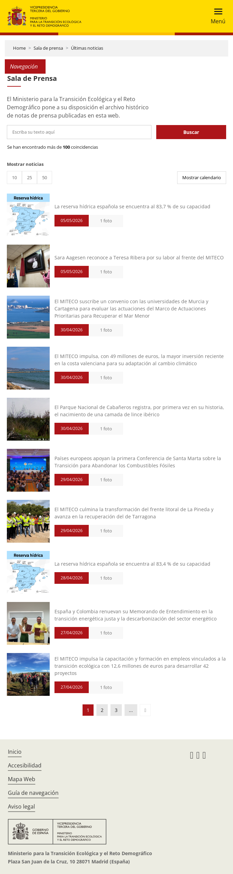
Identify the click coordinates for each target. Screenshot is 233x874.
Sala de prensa (48, 48)
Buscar (191, 132)
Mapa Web (21, 779)
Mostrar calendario (201, 177)
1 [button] (88, 710)
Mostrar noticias (25, 164)
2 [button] (102, 710)
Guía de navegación (33, 793)
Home (19, 48)
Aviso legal (21, 806)
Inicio (15, 751)
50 (44, 177)
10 (14, 177)
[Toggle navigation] (216, 16)
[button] (145, 710)
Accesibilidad (24, 765)
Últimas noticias (87, 48)
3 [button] (116, 710)
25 (29, 177)
